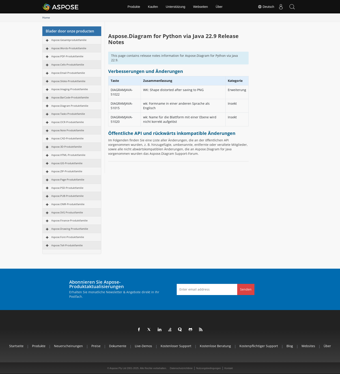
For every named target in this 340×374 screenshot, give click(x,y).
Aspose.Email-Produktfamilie (68, 72)
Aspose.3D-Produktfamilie (66, 146)
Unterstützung (175, 6)
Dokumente (117, 346)
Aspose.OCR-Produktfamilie (67, 122)
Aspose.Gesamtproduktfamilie (68, 40)
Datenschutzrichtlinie (181, 368)
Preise (96, 346)
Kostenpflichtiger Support (258, 346)
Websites (308, 346)
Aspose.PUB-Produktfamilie (67, 196)
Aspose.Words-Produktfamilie (68, 48)
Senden (246, 289)
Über (219, 6)
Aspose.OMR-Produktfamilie (67, 204)
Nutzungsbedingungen (208, 368)
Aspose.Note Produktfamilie (67, 130)
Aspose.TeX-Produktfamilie (67, 245)
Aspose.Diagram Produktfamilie (69, 105)
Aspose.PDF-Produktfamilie (67, 56)
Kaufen (153, 6)
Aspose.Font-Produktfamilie (67, 237)
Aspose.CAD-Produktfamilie (67, 138)
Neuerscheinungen (68, 346)
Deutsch (266, 7)
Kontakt (228, 368)
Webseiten (200, 6)
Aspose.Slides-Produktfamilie (68, 81)
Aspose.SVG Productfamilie (67, 212)
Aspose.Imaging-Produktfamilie (69, 89)
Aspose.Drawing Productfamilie (69, 228)
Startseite (16, 346)
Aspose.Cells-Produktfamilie (67, 64)
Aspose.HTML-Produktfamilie (68, 155)
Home (46, 17)
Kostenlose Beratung (215, 346)
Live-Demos (143, 346)
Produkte (134, 6)
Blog (289, 346)
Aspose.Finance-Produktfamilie (69, 220)
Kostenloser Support (176, 346)
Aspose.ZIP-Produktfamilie (66, 171)
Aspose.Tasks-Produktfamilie (68, 113)
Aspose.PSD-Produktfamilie (67, 187)
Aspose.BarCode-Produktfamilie (70, 97)
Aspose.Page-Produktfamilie (67, 179)
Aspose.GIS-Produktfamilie (66, 163)
